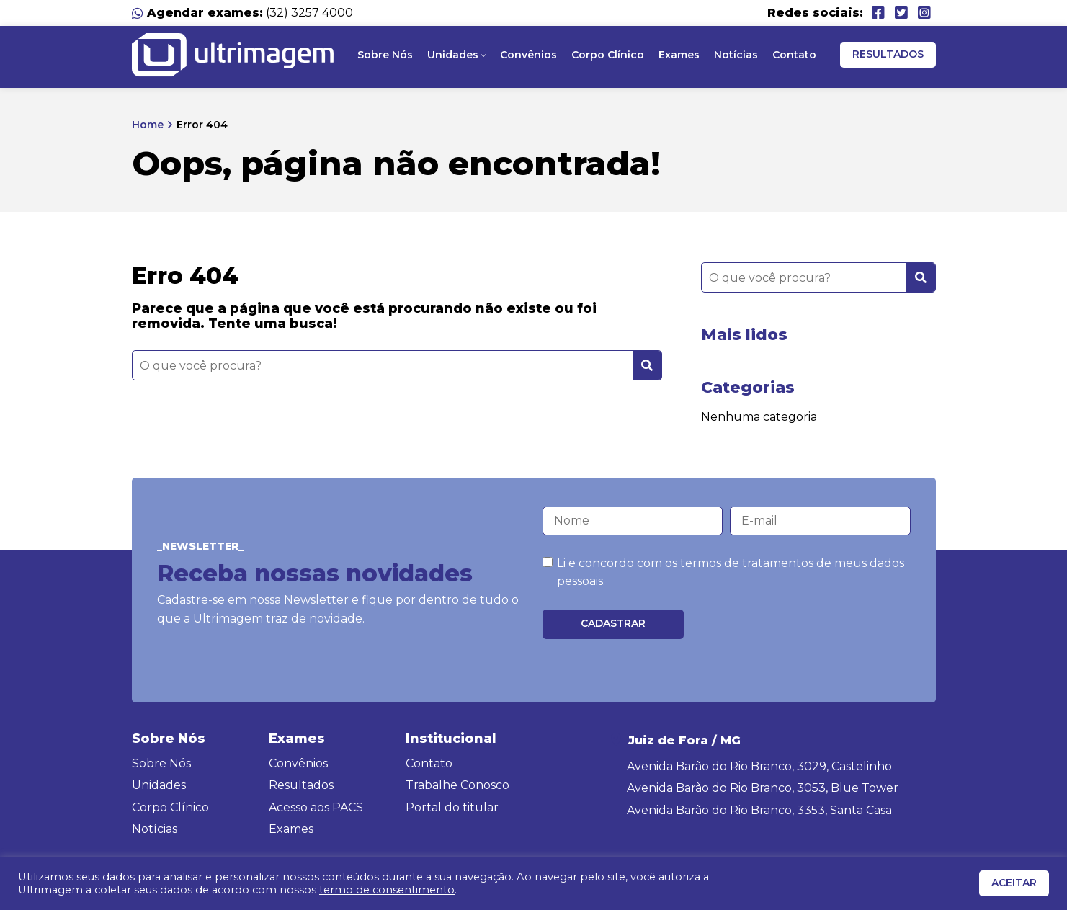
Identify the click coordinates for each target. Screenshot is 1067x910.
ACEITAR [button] (1014, 882)
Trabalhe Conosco (457, 785)
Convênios (528, 54)
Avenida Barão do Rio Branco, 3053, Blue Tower (762, 788)
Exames (679, 54)
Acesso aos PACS (316, 807)
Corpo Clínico (607, 54)
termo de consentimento (387, 889)
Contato (794, 54)
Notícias (736, 54)
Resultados (888, 54)
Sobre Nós (385, 54)
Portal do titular (452, 807)
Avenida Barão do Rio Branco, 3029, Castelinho (759, 766)
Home (148, 124)
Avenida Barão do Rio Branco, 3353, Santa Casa (759, 810)
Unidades (452, 54)
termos (700, 563)
